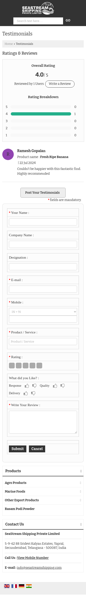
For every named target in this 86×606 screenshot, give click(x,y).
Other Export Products (22, 500)
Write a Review (60, 84)
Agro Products (15, 483)
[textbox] (43, 341)
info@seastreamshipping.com (39, 568)
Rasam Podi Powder (20, 509)
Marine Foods (15, 491)
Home (9, 44)
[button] (33, 558)
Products (13, 471)
